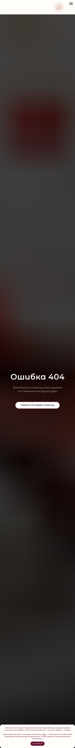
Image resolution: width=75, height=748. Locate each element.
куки (44, 734)
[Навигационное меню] (71, 4)
